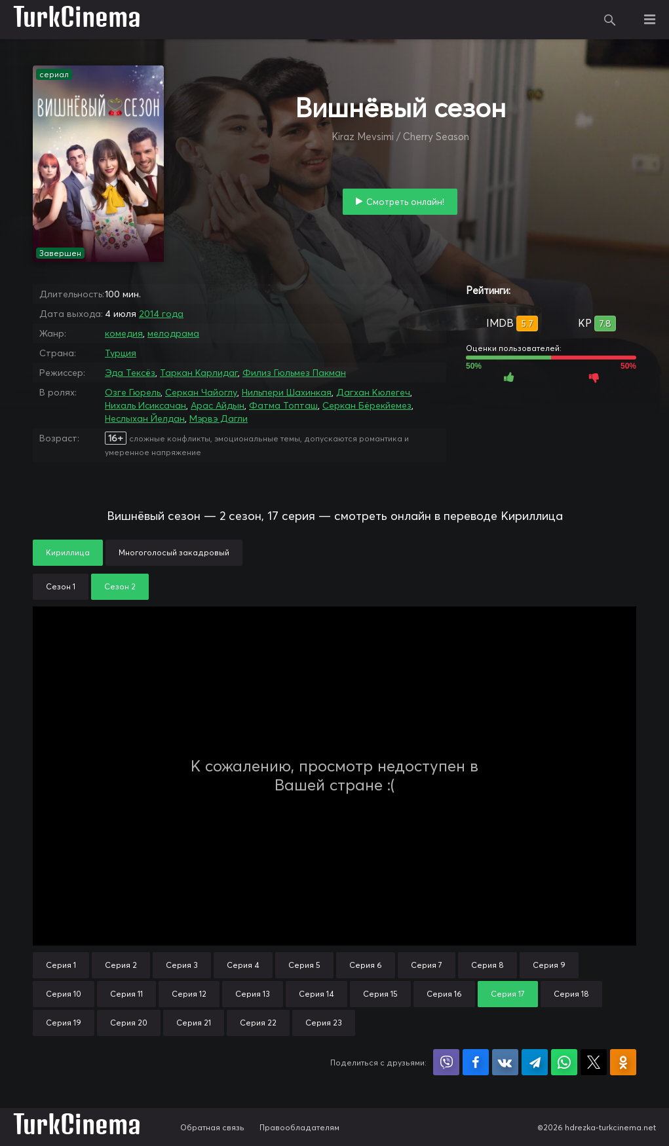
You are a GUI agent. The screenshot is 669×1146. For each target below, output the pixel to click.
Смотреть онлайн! (405, 201)
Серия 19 (63, 1022)
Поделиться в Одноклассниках (623, 1062)
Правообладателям (299, 1127)
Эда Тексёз (130, 373)
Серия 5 (304, 965)
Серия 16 (444, 994)
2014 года (161, 314)
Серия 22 (258, 1022)
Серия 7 (426, 965)
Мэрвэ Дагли (218, 418)
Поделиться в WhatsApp (564, 1062)
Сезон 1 (60, 586)
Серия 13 (252, 994)
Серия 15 (380, 994)
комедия (124, 333)
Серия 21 (193, 1022)
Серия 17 (508, 994)
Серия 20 (128, 1022)
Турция (120, 353)
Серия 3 (182, 965)
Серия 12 (189, 994)
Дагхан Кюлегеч (373, 392)
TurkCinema (77, 19)
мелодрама (173, 333)
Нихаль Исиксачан (145, 405)
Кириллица (68, 552)
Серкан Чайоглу (201, 392)
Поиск (610, 19)
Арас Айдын (217, 405)
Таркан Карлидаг (199, 373)
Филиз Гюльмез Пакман (294, 373)
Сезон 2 (120, 586)
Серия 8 (487, 965)
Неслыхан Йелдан (145, 418)
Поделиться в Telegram (535, 1062)
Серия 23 (323, 1022)
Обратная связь (212, 1127)
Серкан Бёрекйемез (366, 405)
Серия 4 (243, 965)
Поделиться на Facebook (476, 1062)
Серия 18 (571, 994)
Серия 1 (61, 965)
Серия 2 (121, 965)
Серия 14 (316, 994)
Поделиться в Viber (446, 1062)
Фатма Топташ (283, 405)
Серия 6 (365, 965)
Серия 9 (549, 965)
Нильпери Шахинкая (287, 392)
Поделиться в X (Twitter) (594, 1062)
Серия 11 (126, 994)
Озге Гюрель (133, 392)
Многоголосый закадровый (174, 552)
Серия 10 (63, 994)
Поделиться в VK (505, 1062)
